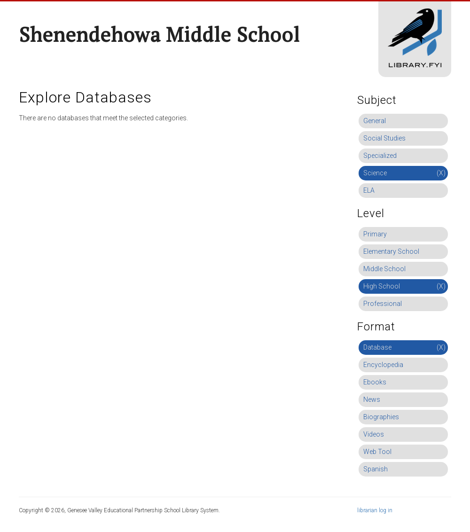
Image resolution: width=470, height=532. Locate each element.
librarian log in (374, 510)
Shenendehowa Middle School (159, 34)
